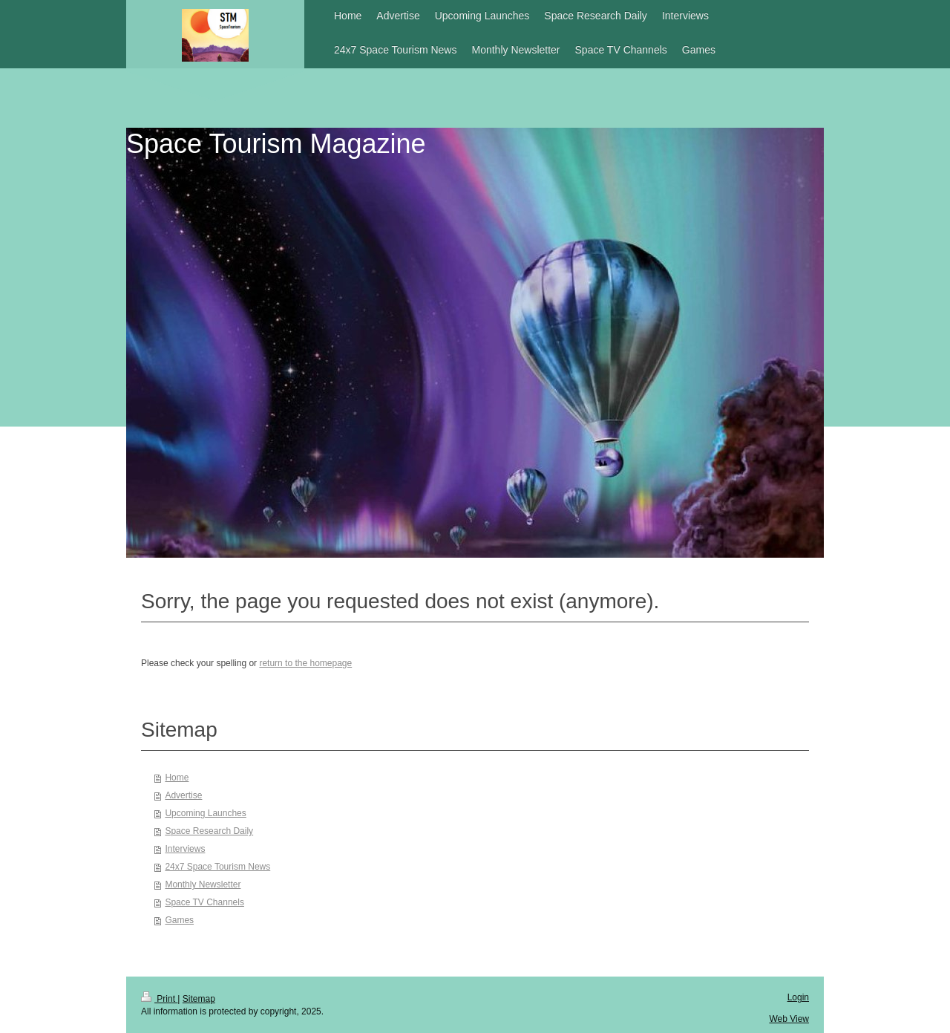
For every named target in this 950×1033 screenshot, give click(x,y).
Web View (789, 1019)
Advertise (183, 795)
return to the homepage (305, 663)
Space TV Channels (204, 902)
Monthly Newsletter (202, 884)
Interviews (185, 849)
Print (159, 999)
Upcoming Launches (205, 813)
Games (179, 920)
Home (177, 777)
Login (798, 997)
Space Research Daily (209, 831)
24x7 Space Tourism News (217, 866)
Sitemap (199, 999)
